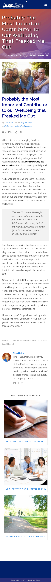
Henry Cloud (7, 340)
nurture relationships (22, 340)
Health (17, 126)
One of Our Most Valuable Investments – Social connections (26, 536)
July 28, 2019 (26, 122)
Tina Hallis (9, 122)
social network (8, 344)
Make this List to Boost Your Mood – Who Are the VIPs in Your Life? (26, 441)
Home (4, 54)
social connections (39, 340)
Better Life (14, 54)
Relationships (26, 126)
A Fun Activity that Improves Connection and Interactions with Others (26, 489)
